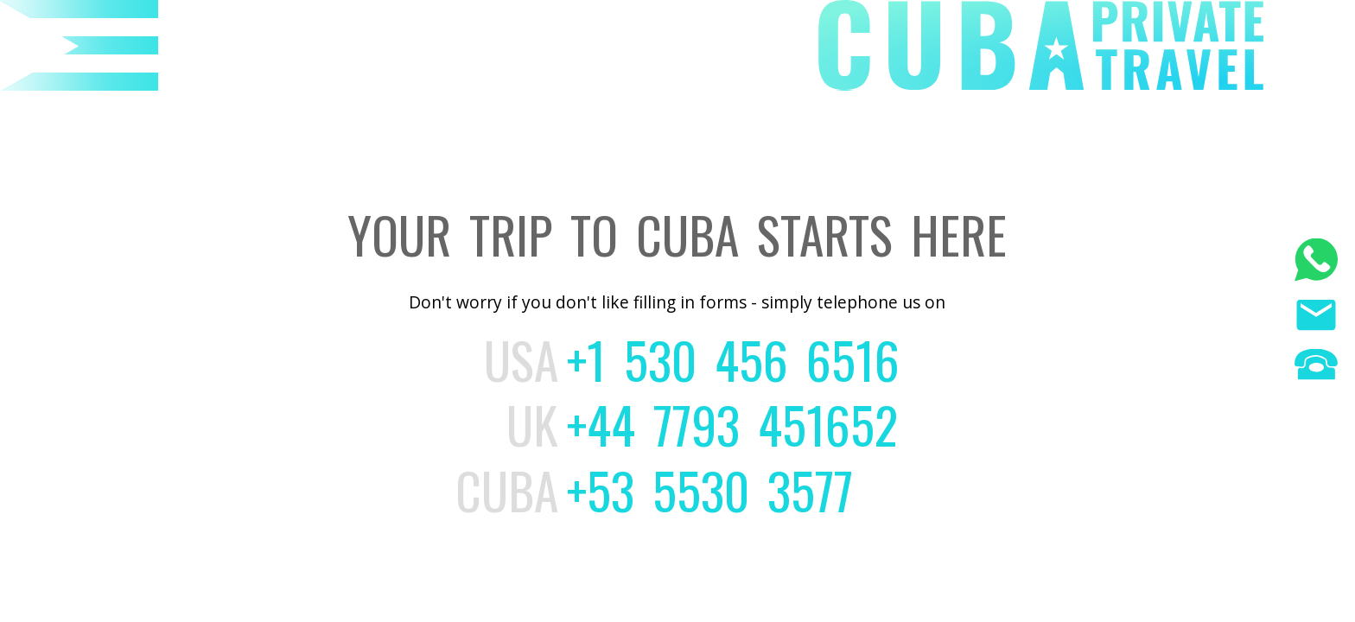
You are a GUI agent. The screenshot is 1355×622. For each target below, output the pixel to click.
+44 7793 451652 (732, 424)
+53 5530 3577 (710, 490)
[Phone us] (1316, 366)
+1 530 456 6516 (733, 359)
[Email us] (1316, 317)
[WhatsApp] (1316, 262)
